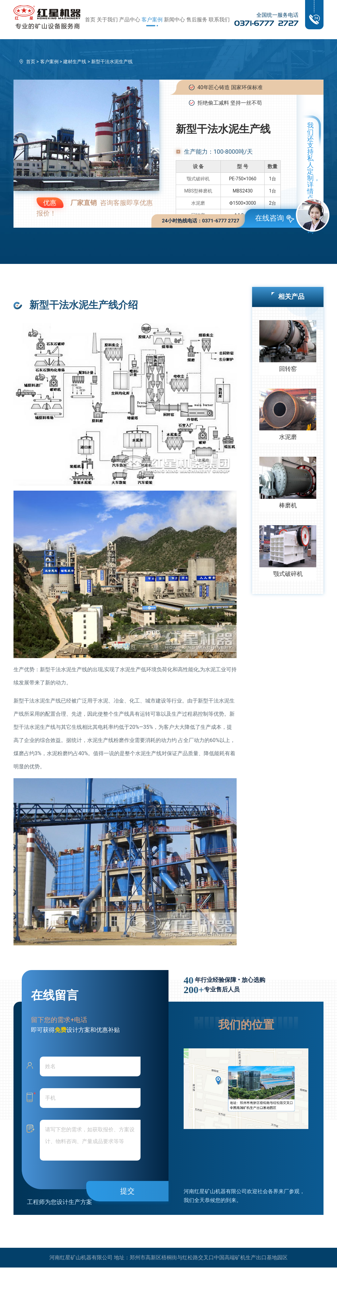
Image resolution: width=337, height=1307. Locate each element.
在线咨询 (274, 218)
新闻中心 (174, 19)
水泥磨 (198, 203)
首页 (90, 19)
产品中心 (129, 19)
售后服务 (196, 19)
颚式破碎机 (198, 178)
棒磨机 (288, 505)
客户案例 (152, 19)
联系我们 (219, 19)
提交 (127, 1191)
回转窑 (288, 368)
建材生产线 (74, 61)
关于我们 (107, 19)
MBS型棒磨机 (198, 190)
